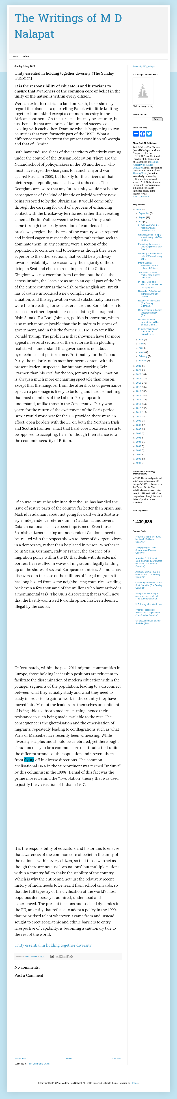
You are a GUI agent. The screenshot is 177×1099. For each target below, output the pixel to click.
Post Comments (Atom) (39, 1064)
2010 (139, 416)
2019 (139, 378)
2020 (139, 374)
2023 (139, 209)
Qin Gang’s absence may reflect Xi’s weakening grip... (150, 256)
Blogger (134, 1083)
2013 (139, 404)
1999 (139, 459)
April (141, 348)
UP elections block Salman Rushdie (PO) (148, 622)
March (142, 352)
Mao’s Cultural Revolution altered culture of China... (148, 265)
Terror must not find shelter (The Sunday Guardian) (149, 275)
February (143, 356)
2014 (139, 399)
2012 (139, 408)
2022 (139, 366)
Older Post (116, 1058)
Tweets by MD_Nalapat (144, 66)
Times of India (140, 173)
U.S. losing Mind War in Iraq (148, 604)
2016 (139, 391)
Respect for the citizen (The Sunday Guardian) (149, 303)
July (141, 221)
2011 (139, 412)
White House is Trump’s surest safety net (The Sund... (150, 237)
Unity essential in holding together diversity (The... (150, 313)
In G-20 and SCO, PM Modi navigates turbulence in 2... (148, 228)
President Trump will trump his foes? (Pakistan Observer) (148, 539)
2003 (139, 446)
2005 (139, 438)
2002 (139, 450)
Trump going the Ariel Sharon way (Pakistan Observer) (146, 550)
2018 (139, 383)
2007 (139, 429)
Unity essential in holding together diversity (53, 945)
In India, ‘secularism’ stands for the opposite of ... (148, 332)
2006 (139, 433)
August (142, 217)
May (141, 343)
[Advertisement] (68, 473)
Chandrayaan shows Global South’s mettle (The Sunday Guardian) (148, 585)
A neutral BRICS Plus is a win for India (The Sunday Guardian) (147, 574)
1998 (139, 463)
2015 (139, 395)
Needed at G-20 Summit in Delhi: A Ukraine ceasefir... (149, 294)
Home (15, 56)
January (143, 360)
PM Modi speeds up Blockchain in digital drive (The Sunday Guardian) (147, 612)
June (141, 339)
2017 (139, 387)
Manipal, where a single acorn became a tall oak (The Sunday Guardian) (146, 596)
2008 (139, 425)
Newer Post (21, 1058)
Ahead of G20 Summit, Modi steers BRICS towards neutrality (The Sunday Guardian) (148, 562)
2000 (139, 454)
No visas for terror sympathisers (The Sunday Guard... (148, 322)
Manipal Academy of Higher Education (146, 165)
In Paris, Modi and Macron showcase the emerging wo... (150, 284)
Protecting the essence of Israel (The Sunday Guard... (150, 247)
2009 (139, 421)
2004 (139, 442)
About (26, 56)
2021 (139, 370)
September (144, 213)
